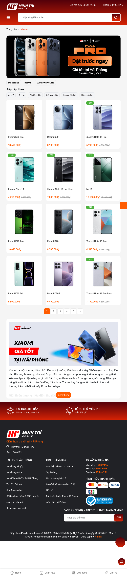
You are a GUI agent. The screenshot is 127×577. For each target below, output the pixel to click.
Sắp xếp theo (15, 89)
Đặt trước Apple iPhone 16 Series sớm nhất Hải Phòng (62, 499)
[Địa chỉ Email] (93, 517)
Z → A (21, 95)
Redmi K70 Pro (15, 241)
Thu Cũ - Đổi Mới (14, 484)
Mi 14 (89, 189)
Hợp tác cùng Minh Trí (56, 478)
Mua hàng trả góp (14, 466)
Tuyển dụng (51, 472)
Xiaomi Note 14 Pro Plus (60, 189)
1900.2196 (117, 5)
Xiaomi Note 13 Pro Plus (99, 293)
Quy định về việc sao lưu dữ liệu (61, 484)
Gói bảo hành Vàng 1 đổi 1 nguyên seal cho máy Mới (22, 499)
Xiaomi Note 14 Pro (96, 137)
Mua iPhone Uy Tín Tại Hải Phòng (22, 478)
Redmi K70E (53, 293)
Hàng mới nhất (69, 95)
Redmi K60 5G (15, 293)
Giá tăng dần (35, 95)
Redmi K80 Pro (15, 137)
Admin (98, 536)
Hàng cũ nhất (87, 95)
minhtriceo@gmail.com (22, 447)
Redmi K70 (53, 241)
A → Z (11, 95)
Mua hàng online (14, 472)
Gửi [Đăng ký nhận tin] (119, 517)
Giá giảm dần (52, 95)
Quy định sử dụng (14, 490)
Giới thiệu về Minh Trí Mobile (59, 466)
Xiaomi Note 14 (16, 189)
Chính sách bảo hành (16, 508)
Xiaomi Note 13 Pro (96, 241)
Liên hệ (49, 490)
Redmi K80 (53, 137)
